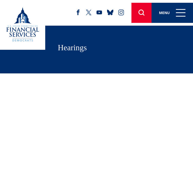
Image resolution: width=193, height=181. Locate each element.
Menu (172, 12)
